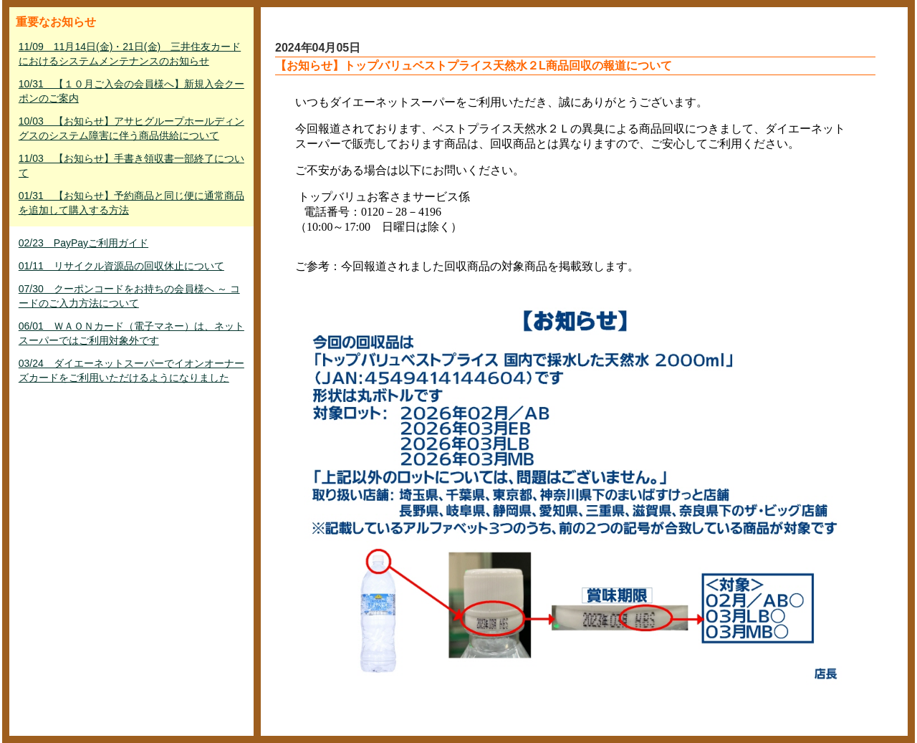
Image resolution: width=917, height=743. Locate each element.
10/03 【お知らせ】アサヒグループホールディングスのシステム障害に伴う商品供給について (131, 128)
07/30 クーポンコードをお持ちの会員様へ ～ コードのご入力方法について (129, 296)
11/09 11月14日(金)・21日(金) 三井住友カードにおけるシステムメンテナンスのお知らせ (130, 54)
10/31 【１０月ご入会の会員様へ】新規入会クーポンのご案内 (131, 91)
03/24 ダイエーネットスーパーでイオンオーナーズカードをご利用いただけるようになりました (131, 370)
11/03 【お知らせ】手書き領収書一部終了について (131, 165)
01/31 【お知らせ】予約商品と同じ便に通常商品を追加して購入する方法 (131, 203)
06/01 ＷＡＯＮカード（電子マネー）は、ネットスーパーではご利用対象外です (131, 333)
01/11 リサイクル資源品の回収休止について (121, 266)
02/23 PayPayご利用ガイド (83, 243)
